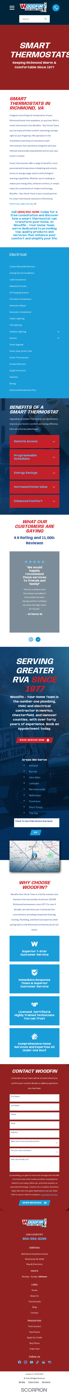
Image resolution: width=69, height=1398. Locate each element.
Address (14, 1133)
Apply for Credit (34, 1338)
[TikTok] (37, 1362)
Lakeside (29, 203)
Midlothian (15, 203)
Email (13, 1124)
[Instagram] (25, 1362)
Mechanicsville (37, 789)
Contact (34, 1313)
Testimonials (34, 1301)
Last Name (15, 1106)
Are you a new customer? (21, 1150)
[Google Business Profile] (43, 1362)
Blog (34, 1307)
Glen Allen (34, 777)
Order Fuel (34, 1349)
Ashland (33, 765)
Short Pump (36, 807)
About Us (34, 1296)
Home (34, 1290)
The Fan (33, 813)
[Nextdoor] (49, 1362)
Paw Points (34, 1332)
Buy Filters (35, 1343)
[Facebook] (19, 1362)
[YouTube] (31, 1362)
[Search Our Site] (45, 19)
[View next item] (38, 639)
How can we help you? (20, 1159)
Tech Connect (34, 1326)
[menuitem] (34, 266)
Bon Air (33, 771)
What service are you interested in (25, 1142)
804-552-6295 (34, 1239)
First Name (15, 1097)
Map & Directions (34, 1264)
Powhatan (34, 801)
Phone (13, 1114)
